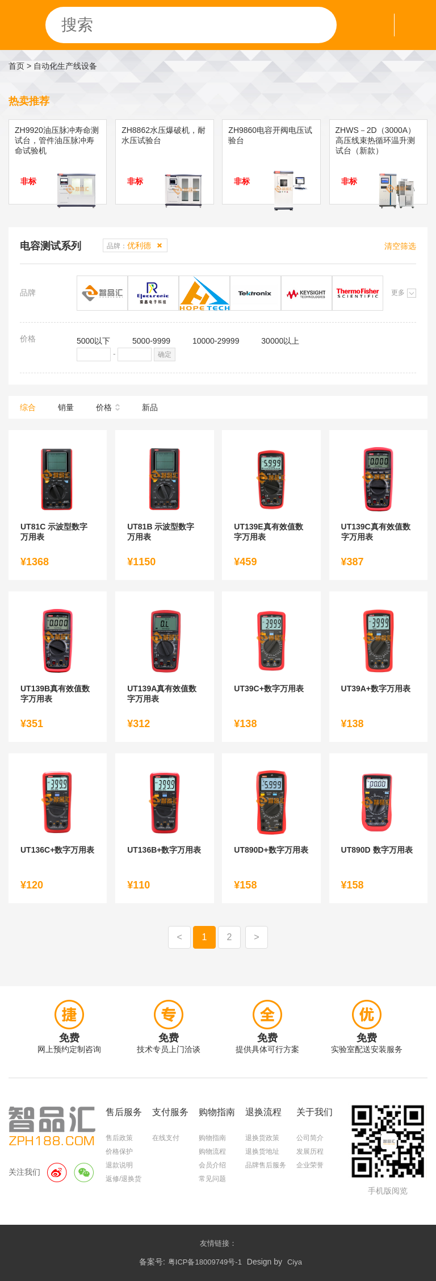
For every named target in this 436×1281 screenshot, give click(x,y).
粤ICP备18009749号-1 (205, 1262)
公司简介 (310, 1138)
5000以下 (93, 340)
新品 (150, 407)
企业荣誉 (310, 1165)
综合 (28, 407)
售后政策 (119, 1138)
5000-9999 (151, 340)
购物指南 (212, 1138)
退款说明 (119, 1165)
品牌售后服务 (265, 1165)
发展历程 (310, 1151)
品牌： (129, 245)
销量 (66, 407)
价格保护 (119, 1151)
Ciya (294, 1262)
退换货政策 (262, 1138)
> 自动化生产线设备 (62, 65)
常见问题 (212, 1179)
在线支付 (165, 1138)
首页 (16, 65)
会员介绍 (212, 1165)
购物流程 (212, 1151)
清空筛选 (400, 246)
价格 (104, 407)
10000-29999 (216, 340)
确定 (164, 354)
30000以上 (280, 340)
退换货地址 (262, 1151)
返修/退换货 (123, 1179)
